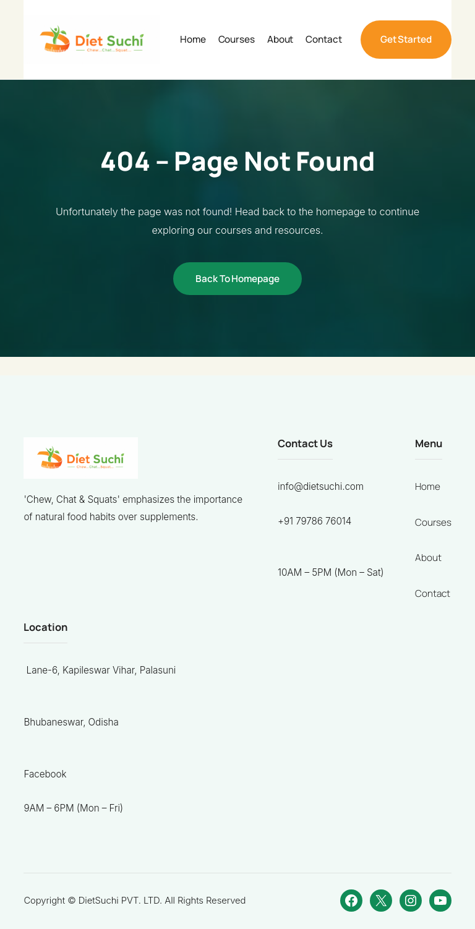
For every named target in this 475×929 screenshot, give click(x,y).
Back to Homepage (237, 278)
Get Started (406, 39)
